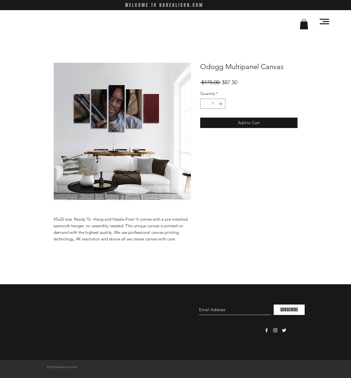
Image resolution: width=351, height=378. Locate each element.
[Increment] (221, 104)
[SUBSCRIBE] (289, 310)
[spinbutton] (213, 104)
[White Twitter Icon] (284, 330)
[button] (304, 24)
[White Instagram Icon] (275, 330)
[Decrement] (204, 104)
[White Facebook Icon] (266, 330)
